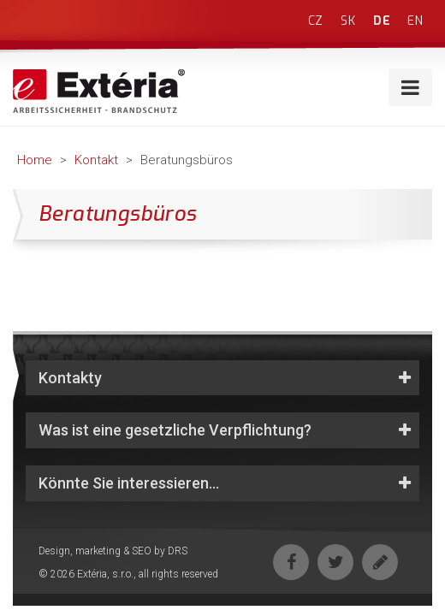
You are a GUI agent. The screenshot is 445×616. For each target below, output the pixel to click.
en (415, 21)
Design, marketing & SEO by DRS (113, 551)
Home (34, 160)
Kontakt (96, 160)
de (382, 21)
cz (316, 21)
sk (348, 21)
